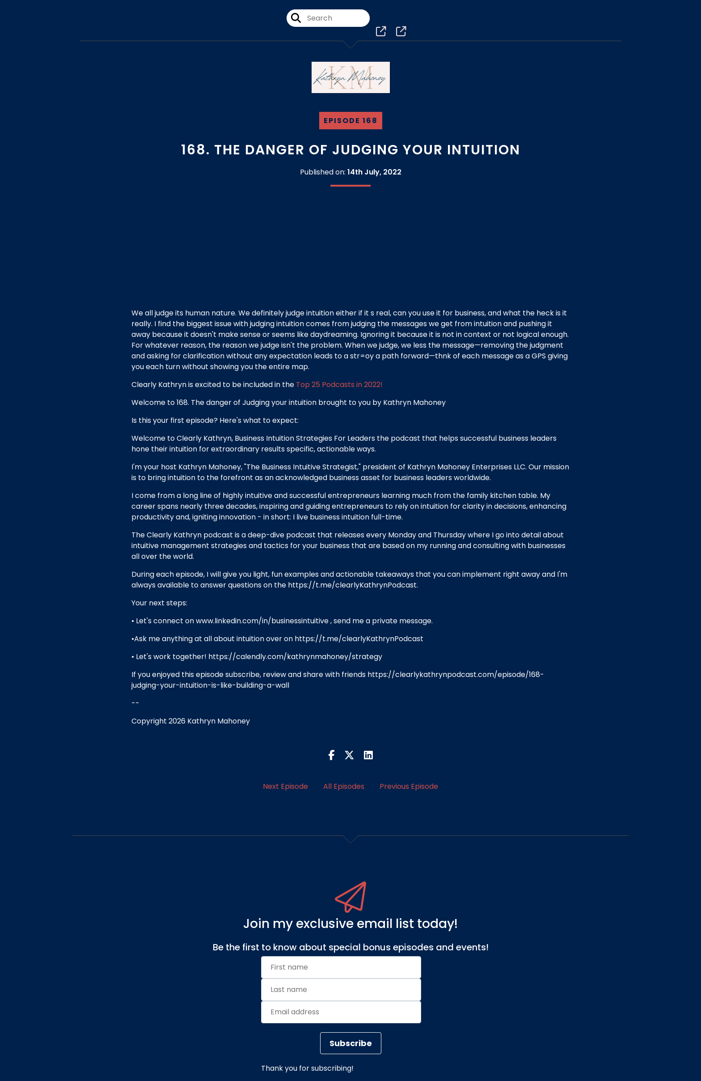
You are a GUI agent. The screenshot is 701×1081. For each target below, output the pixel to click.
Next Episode (285, 786)
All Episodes (343, 786)
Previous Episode (409, 786)
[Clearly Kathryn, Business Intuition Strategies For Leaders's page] (383, 36)
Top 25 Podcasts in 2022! (339, 384)
